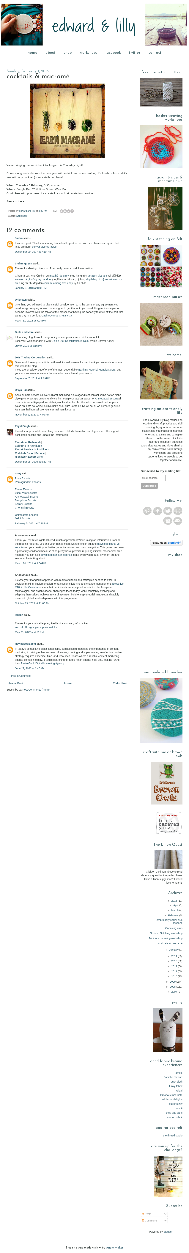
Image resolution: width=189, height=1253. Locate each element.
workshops (88, 53)
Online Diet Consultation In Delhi (70, 340)
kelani (179, 1090)
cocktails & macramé (170, 943)
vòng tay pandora (41, 279)
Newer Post (15, 683)
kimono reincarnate (171, 1095)
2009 (173, 981)
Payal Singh (22, 426)
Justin (19, 238)
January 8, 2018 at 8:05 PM (31, 287)
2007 (174, 991)
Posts (146, 1214)
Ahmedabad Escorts (26, 496)
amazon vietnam (97, 275)
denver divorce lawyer (44, 246)
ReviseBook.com (25, 643)
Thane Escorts (23, 489)
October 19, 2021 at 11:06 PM (32, 603)
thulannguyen (23, 263)
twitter (134, 53)
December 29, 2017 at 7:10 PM (33, 251)
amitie (179, 1072)
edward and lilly (27, 211)
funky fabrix (175, 1086)
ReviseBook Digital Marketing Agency (42, 663)
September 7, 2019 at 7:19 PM (32, 378)
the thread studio (172, 1135)
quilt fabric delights (171, 1099)
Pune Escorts (22, 478)
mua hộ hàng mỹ (59, 275)
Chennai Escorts (24, 507)
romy (18, 473)
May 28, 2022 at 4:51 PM (29, 632)
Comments (150, 1220)
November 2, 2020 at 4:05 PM (32, 414)
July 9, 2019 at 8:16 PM (28, 345)
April (176, 905)
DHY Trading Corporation (30, 357)
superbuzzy (175, 1103)
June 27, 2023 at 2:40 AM (29, 668)
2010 (174, 976)
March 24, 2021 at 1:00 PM (30, 563)
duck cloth (176, 1081)
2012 (174, 966)
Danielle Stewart (172, 1077)
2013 (174, 961)
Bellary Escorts (23, 503)
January (174, 949)
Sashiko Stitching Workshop (166, 933)
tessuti (178, 1108)
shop (68, 53)
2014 (174, 956)
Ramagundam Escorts (28, 482)
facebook (113, 53)
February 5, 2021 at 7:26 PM (31, 523)
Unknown (21, 299)
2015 (174, 900)
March (175, 910)
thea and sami (174, 1112)
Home (68, 683)
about (50, 53)
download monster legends (56, 554)
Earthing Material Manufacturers (96, 369)
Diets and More (24, 332)
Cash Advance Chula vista (56, 315)
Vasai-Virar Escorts (26, 492)
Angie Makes (114, 1247)
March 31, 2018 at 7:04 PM (30, 320)
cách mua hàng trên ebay (58, 283)
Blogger (167, 1231)
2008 (173, 986)
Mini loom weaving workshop (165, 938)
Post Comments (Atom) (36, 689)
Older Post (120, 683)
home (32, 53)
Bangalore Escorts (25, 500)
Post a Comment (21, 675)
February (173, 915)
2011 (174, 971)
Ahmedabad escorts (106, 398)
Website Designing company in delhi (36, 627)
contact (155, 53)
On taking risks (173, 928)
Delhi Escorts (22, 518)
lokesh (19, 614)
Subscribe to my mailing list (161, 471)
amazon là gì (22, 279)
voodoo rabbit (174, 1117)
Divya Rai (21, 389)
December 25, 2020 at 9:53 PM (33, 461)
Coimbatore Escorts (26, 514)
